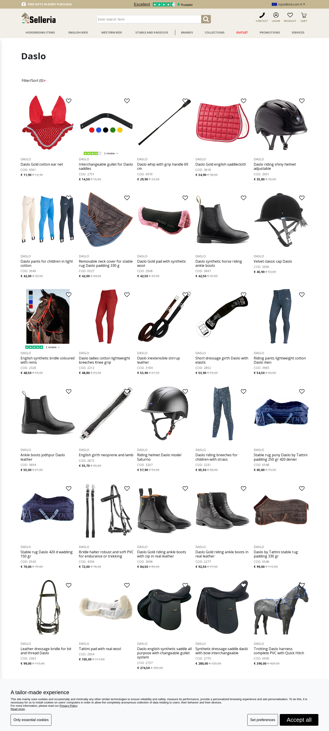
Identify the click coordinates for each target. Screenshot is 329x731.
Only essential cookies (31, 720)
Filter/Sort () (34, 80)
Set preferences (262, 720)
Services (298, 32)
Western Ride (111, 32)
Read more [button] (18, 709)
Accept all (299, 719)
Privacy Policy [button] (68, 705)
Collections (215, 32)
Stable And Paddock (151, 32)
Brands (187, 32)
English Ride (78, 32)
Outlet (242, 32)
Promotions (270, 32)
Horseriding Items (40, 32)
